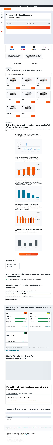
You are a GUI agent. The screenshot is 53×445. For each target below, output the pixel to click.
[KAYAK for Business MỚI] (1, 25)
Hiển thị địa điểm (24, 326)
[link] (28, 254)
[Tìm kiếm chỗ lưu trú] (1, 15)
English (35, 6)
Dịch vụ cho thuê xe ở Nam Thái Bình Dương (21, 427)
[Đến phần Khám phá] (1, 20)
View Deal (17, 115)
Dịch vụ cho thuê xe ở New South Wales (44, 427)
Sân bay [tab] (30, 393)
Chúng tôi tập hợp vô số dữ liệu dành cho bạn (29, 440)
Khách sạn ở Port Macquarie (13, 400)
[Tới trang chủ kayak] (7, 9)
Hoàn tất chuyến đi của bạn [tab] (12, 393)
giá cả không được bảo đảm (26, 434)
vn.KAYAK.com (8, 427)
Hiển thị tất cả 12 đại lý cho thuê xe (12, 350)
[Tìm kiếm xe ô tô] (1, 17)
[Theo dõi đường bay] (1, 23)
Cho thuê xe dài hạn (32, 400)
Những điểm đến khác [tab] (23, 393)
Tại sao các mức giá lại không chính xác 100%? (29, 442)
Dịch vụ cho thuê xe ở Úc (33, 427)
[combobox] (10, 17)
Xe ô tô (12, 427)
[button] (52, 6)
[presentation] (50, 307)
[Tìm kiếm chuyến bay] (1, 12)
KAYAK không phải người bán (29, 438)
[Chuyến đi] (1, 28)
